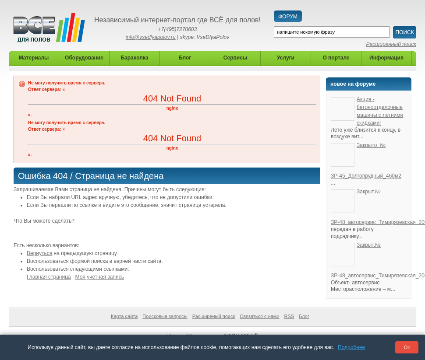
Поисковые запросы (164, 316)
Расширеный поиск (213, 316)
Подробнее (351, 347)
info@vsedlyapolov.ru (151, 37)
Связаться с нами (259, 316)
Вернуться (39, 253)
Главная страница (49, 277)
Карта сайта (124, 316)
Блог (304, 316)
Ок (407, 347)
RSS (289, 316)
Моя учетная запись (99, 277)
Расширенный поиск (391, 44)
